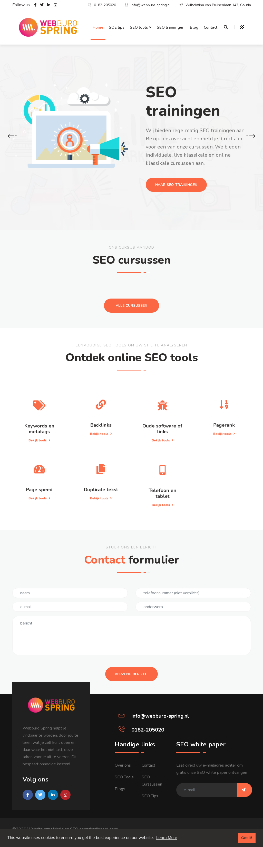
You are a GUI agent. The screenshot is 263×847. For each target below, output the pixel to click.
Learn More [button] (166, 837)
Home (98, 27)
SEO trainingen (170, 27)
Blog (194, 27)
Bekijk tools (39, 427)
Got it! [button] (246, 838)
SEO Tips (150, 796)
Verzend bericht (131, 674)
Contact (210, 27)
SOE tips (116, 27)
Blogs (120, 789)
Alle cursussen (131, 305)
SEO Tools (124, 777)
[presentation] (12, 136)
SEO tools (140, 27)
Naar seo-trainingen (176, 184)
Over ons (123, 765)
